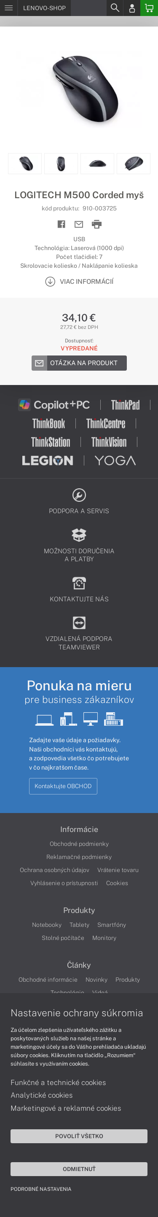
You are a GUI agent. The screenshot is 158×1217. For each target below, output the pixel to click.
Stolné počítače (63, 937)
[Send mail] (79, 224)
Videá (100, 992)
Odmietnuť (79, 1169)
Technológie (67, 992)
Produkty (79, 910)
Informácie (79, 829)
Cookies (117, 883)
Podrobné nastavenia (41, 1189)
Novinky (96, 979)
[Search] (114, 8)
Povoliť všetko (79, 1136)
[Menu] (8, 8)
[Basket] (149, 8)
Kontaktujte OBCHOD (63, 786)
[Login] (131, 8)
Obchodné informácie (48, 979)
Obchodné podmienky (79, 843)
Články (79, 965)
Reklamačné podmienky (79, 857)
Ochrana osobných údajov (54, 870)
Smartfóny (111, 924)
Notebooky (47, 924)
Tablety (79, 924)
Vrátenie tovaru (118, 870)
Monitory (104, 937)
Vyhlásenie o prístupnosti (64, 883)
